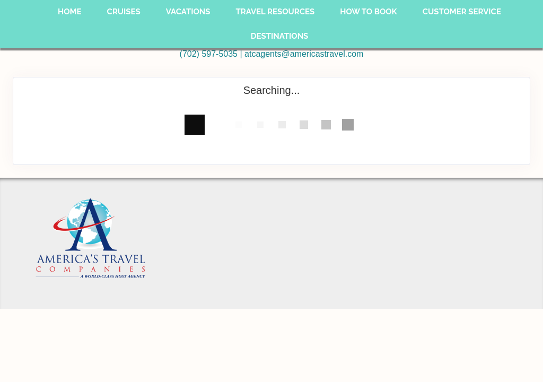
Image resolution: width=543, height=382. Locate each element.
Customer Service (462, 11)
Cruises (124, 11)
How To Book (368, 11)
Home (70, 11)
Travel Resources (274, 11)
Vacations (188, 11)
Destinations (280, 36)
